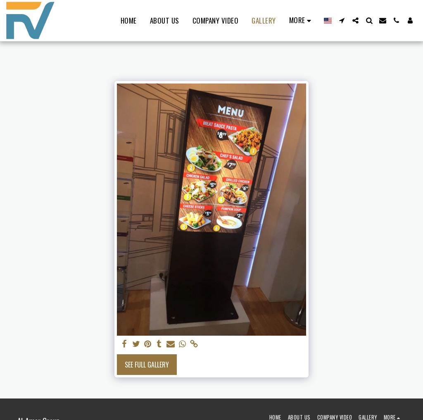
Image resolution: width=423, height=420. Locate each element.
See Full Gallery (147, 365)
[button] (341, 20)
